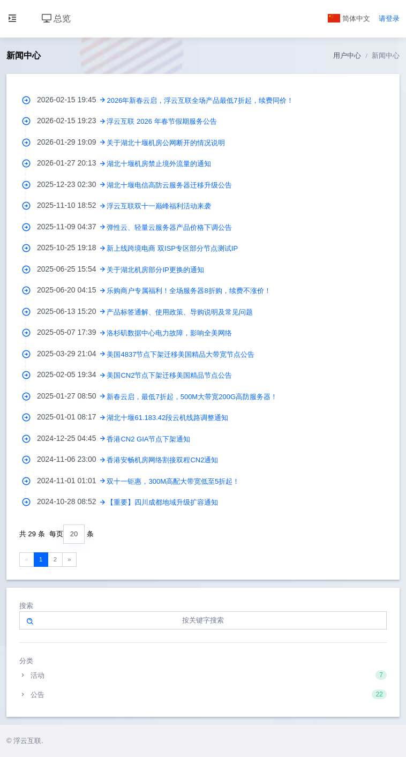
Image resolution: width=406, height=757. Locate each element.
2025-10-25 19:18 (72, 247)
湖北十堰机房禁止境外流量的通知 (159, 164)
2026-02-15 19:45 (72, 99)
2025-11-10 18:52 (72, 205)
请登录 (389, 18)
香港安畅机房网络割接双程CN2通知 (162, 460)
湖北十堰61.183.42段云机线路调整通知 (167, 418)
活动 (203, 675)
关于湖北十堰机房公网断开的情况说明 (166, 143)
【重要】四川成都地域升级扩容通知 (162, 502)
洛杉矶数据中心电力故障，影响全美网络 (169, 333)
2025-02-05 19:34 (72, 374)
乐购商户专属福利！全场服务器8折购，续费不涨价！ (188, 291)
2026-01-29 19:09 (72, 142)
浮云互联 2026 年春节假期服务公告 (161, 121)
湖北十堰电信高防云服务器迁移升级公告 (169, 185)
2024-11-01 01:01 (72, 480)
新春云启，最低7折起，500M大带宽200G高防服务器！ (192, 397)
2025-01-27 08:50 (72, 396)
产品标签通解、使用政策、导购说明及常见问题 (180, 312)
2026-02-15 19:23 (72, 120)
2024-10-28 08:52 (72, 501)
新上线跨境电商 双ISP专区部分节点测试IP (172, 248)
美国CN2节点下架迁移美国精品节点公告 (169, 375)
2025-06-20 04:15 (72, 290)
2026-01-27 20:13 (72, 163)
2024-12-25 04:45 (72, 438)
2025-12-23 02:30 (72, 184)
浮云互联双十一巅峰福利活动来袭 (159, 206)
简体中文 (349, 18)
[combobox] (74, 534)
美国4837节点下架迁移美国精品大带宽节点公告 (180, 354)
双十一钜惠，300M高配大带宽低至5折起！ (173, 481)
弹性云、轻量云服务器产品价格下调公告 (169, 227)
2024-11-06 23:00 (72, 459)
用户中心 (347, 55)
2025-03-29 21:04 (72, 353)
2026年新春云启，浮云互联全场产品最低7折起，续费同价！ (200, 100)
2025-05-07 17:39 (72, 332)
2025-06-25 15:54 (72, 269)
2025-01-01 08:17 (72, 417)
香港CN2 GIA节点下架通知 (148, 439)
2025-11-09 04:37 (72, 226)
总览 (56, 18)
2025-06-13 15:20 (72, 311)
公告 (203, 694)
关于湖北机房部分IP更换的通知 (155, 270)
